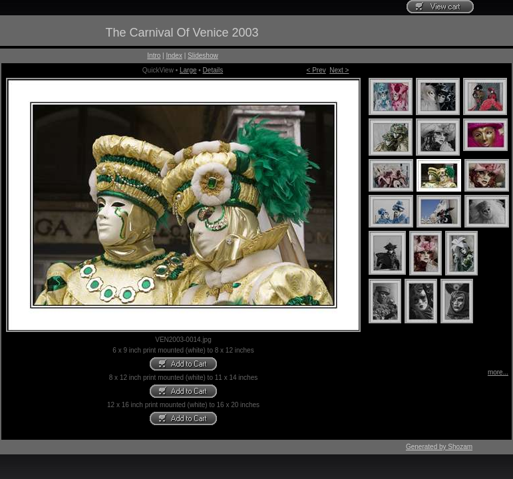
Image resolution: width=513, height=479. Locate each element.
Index (174, 55)
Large (188, 70)
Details (213, 70)
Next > (339, 70)
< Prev (316, 70)
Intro (153, 55)
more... (498, 372)
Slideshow (203, 55)
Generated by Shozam (439, 446)
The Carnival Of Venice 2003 (181, 32)
